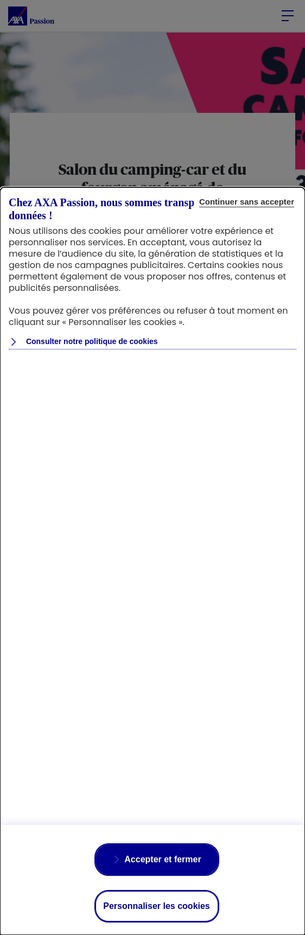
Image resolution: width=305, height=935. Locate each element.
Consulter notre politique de (91, 341)
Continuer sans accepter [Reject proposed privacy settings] (246, 201)
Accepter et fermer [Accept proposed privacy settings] (162, 859)
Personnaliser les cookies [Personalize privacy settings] (156, 906)
